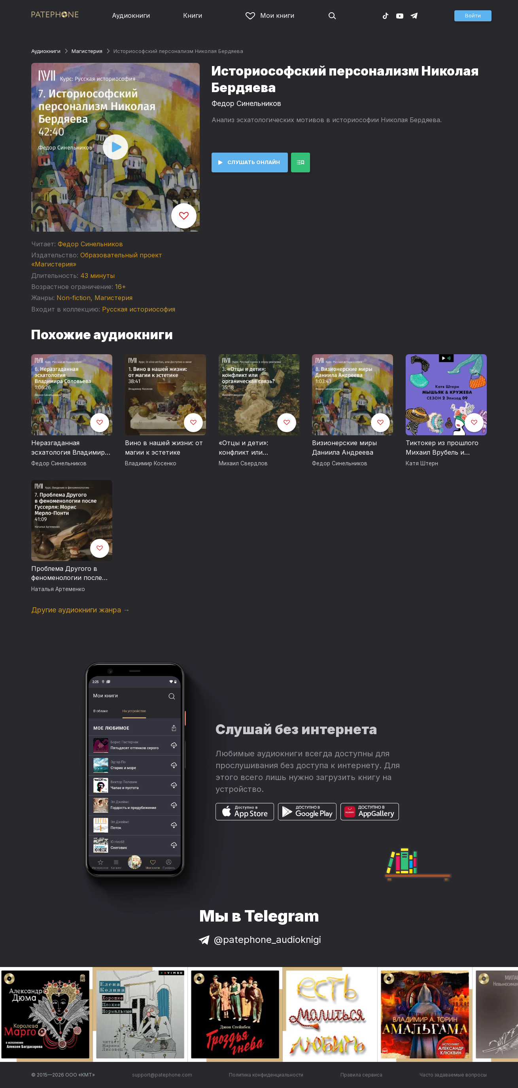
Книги (192, 15)
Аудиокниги (131, 15)
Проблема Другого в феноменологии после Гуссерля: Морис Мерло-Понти (70, 574)
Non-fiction (74, 298)
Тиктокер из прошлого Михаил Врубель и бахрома (442, 448)
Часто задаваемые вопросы (453, 1075)
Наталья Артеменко (58, 589)
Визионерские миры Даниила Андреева (344, 447)
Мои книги (270, 15)
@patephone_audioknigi (259, 939)
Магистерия (87, 51)
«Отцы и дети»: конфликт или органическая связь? (252, 448)
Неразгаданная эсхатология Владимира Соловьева (69, 448)
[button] (473, 15)
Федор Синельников (90, 244)
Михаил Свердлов (243, 463)
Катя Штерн (422, 463)
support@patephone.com (162, 1075)
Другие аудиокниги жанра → (80, 610)
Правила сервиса (361, 1075)
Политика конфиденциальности (266, 1075)
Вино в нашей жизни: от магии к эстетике (164, 447)
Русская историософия (138, 309)
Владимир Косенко (150, 463)
